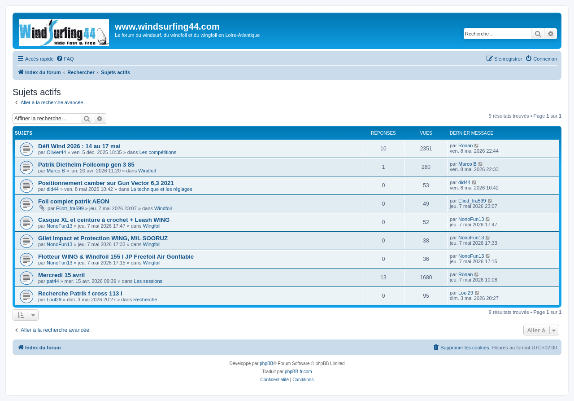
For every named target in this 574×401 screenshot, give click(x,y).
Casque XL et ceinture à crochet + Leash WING (104, 219)
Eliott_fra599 (70, 208)
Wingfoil (152, 226)
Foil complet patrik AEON (73, 201)
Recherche (145, 299)
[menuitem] (65, 58)
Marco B (56, 170)
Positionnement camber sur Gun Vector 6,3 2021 (106, 183)
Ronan (465, 145)
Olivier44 (56, 152)
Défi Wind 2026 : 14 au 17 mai (79, 146)
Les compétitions (158, 152)
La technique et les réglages (161, 189)
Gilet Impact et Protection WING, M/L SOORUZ (103, 238)
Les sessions (148, 281)
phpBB (266, 363)
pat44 (53, 281)
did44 (53, 189)
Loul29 (54, 299)
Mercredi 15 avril (61, 275)
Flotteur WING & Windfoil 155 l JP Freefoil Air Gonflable (116, 256)
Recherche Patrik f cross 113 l (80, 293)
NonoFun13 (60, 226)
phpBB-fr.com (298, 371)
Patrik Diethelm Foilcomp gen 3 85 (86, 164)
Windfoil (147, 170)
